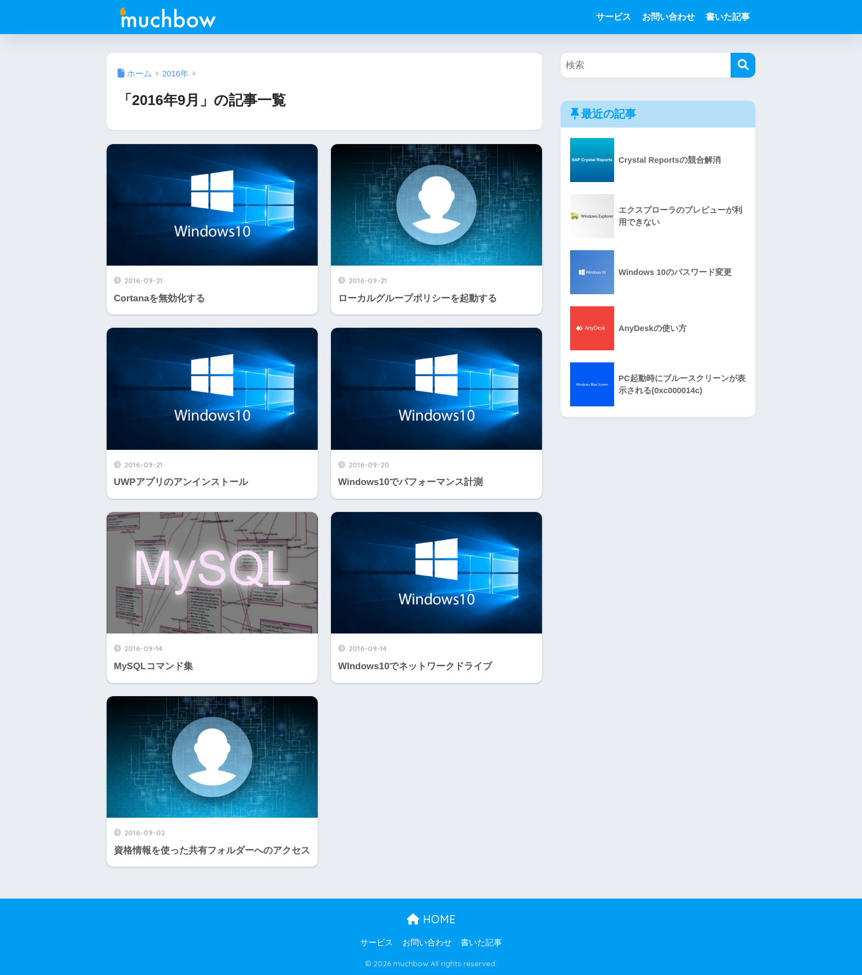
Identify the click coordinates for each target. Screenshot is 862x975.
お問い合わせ (668, 16)
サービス (613, 16)
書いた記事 (728, 16)
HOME (431, 919)
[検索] (743, 65)
